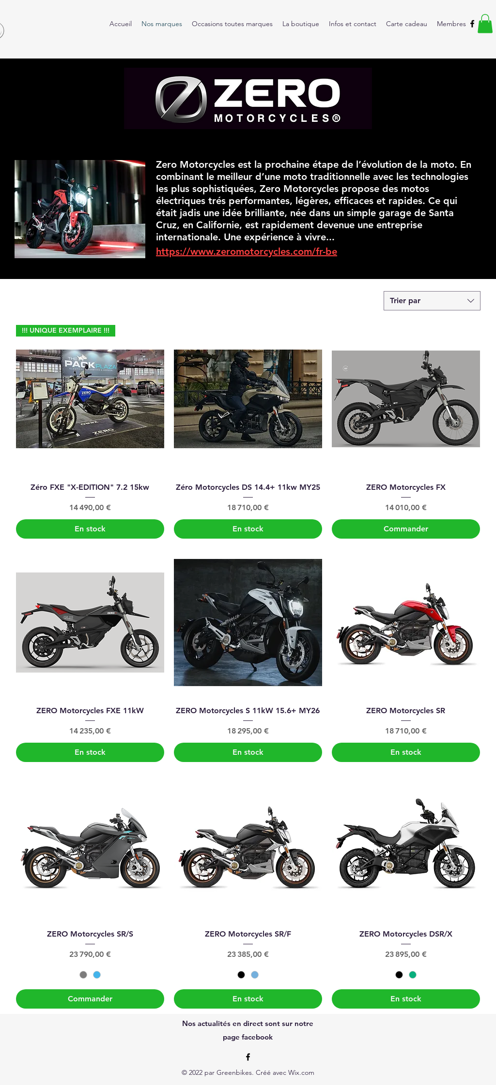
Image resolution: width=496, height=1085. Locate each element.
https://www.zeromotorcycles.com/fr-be (246, 251)
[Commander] (406, 529)
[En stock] (90, 529)
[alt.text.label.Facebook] (472, 24)
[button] (485, 23)
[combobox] (432, 300)
